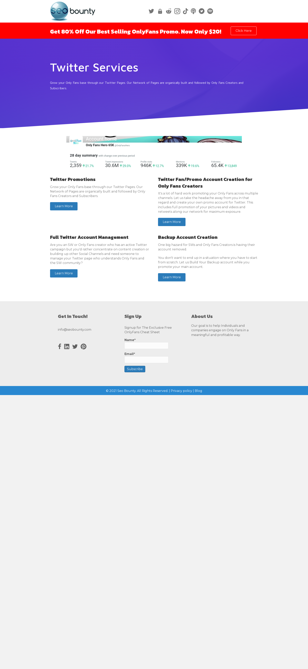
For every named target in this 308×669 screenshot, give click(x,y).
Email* (146, 357)
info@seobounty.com (74, 329)
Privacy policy (181, 391)
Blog (198, 391)
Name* (146, 343)
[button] (64, 206)
